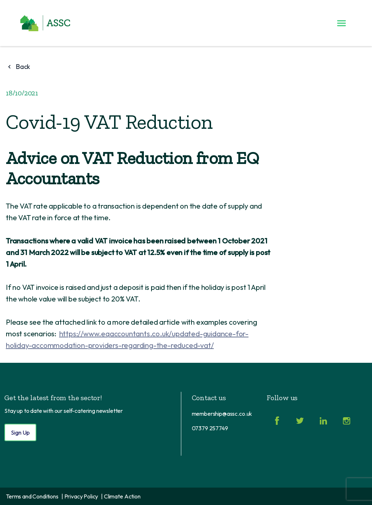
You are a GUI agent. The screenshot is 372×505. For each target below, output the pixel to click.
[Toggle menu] (341, 23)
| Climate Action (120, 496)
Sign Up (20, 432)
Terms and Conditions (32, 496)
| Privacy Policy (79, 496)
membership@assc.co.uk (222, 413)
